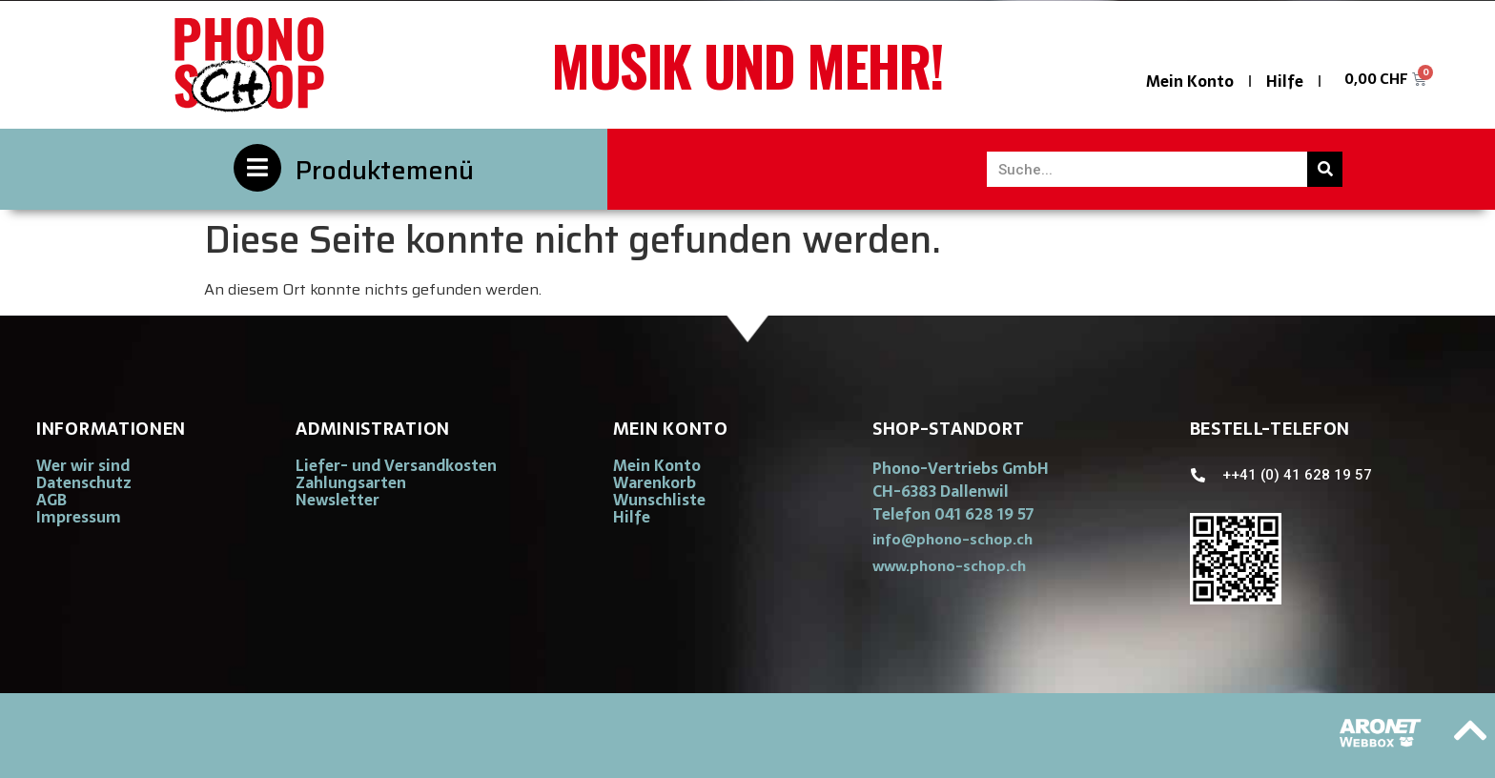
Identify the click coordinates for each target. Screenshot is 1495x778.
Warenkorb (654, 482)
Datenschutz (84, 482)
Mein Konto (1190, 81)
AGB (51, 499)
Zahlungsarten (351, 482)
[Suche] (1324, 169)
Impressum (78, 516)
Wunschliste (659, 499)
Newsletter (337, 499)
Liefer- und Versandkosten (396, 465)
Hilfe (1284, 81)
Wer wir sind (83, 465)
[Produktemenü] (257, 168)
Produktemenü (385, 170)
